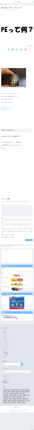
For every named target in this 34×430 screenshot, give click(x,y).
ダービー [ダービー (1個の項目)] (13, 397)
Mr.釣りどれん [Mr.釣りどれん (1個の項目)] (27, 390)
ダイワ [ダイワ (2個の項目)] (10, 397)
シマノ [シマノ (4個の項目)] (28, 395)
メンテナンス (7, 348)
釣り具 (6, 331)
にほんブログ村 (6, 377)
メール (2, 222)
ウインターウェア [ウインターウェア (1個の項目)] (5, 395)
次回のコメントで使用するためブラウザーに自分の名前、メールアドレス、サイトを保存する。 (17, 232)
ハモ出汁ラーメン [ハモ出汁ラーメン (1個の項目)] (5, 399)
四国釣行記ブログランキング (6, 108)
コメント (3, 204)
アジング (6, 335)
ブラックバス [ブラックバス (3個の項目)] (19, 399)
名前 (2, 217)
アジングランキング (6, 383)
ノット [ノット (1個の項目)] (24, 397)
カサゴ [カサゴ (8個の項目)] (10, 395)
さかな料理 (6, 355)
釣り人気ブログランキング (6, 110)
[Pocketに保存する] (26, 50)
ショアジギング (7, 339)
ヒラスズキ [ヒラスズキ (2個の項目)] (14, 399)
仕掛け (6, 333)
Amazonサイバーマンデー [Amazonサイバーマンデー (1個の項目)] (15, 390)
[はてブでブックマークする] (17, 50)
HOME (17, 408)
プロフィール (8, 410)
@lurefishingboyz (19, 87)
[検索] (22, 365)
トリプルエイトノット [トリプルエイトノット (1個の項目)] (19, 397)
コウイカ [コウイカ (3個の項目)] (24, 395)
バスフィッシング (8, 346)
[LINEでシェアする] (21, 50)
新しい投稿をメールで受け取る (8, 237)
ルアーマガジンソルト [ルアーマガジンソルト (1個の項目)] (25, 399)
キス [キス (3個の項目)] (18, 395)
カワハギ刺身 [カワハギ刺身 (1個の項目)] (14, 395)
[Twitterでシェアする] (8, 50)
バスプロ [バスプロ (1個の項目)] (10, 399)
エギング (6, 344)
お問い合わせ (25, 410)
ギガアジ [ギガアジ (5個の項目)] (21, 395)
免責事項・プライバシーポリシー (17, 410)
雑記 (5, 350)
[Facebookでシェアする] (13, 50)
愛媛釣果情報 (7, 353)
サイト (2, 227)
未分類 (6, 357)
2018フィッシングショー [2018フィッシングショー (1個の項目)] (6, 390)
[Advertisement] (17, 60)
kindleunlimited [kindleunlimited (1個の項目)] (22, 390)
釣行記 (6, 337)
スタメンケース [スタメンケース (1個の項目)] (5, 397)
